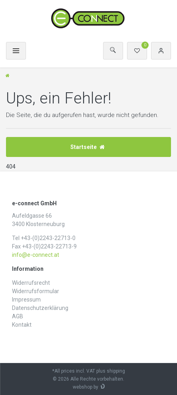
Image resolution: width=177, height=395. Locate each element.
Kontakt (22, 325)
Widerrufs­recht (31, 283)
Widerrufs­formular (35, 291)
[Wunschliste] (137, 51)
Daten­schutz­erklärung (40, 308)
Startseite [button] (87, 147)
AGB (17, 316)
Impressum (26, 299)
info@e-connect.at (35, 255)
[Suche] (113, 51)
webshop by (85, 387)
